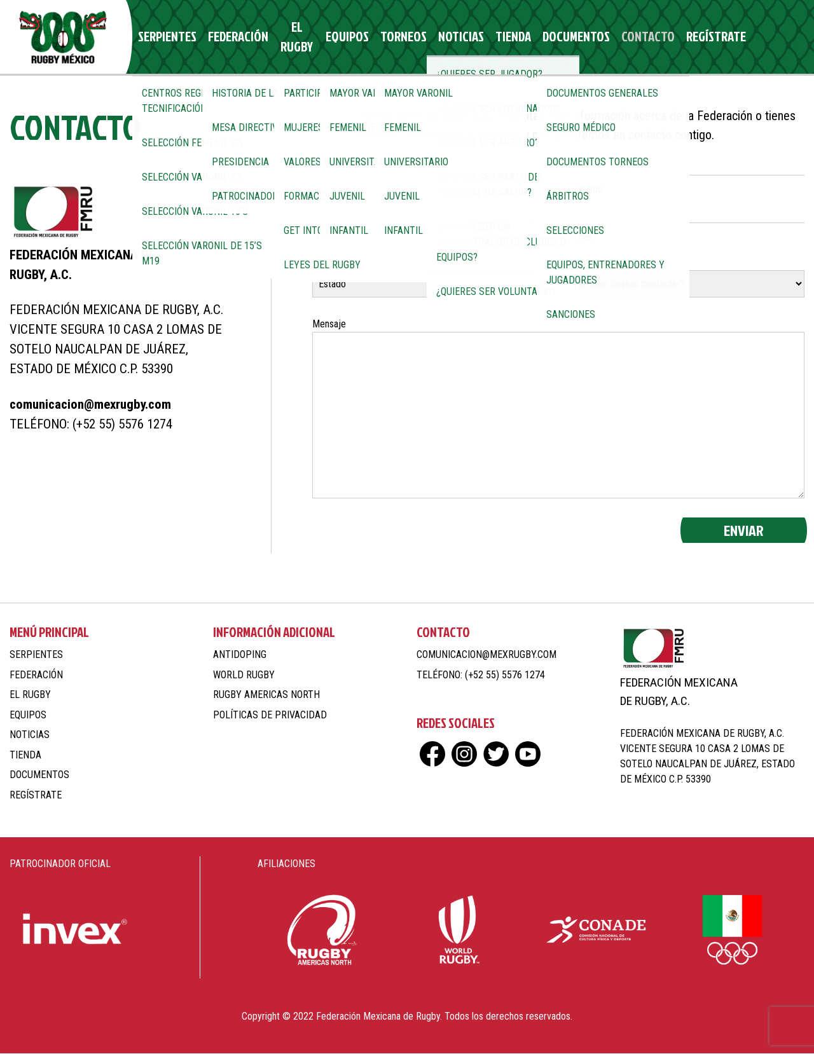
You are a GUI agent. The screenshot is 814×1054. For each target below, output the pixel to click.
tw (765, 37)
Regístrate (669, 37)
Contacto (607, 37)
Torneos (389, 37)
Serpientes (165, 37)
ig (742, 37)
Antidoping (239, 655)
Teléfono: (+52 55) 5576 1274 (91, 424)
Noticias (440, 37)
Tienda (486, 37)
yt (787, 37)
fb (720, 37)
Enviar (744, 531)
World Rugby (244, 675)
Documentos (543, 37)
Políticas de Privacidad (270, 715)
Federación (229, 37)
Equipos (338, 37)
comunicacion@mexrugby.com (90, 405)
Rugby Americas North (266, 695)
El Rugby (287, 37)
